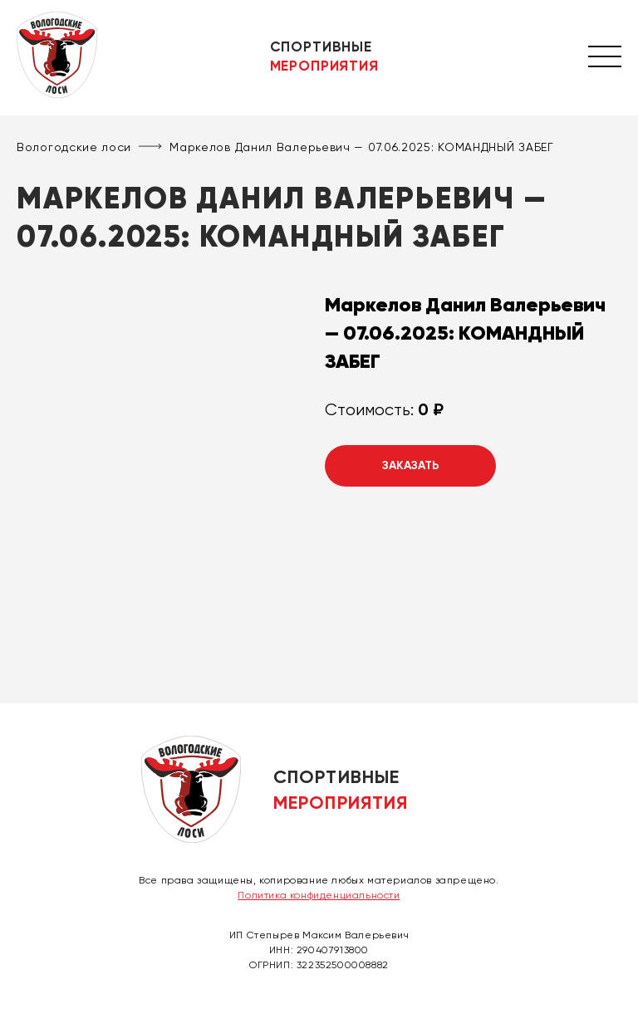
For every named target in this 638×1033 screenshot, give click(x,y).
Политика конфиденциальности (319, 895)
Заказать (410, 465)
